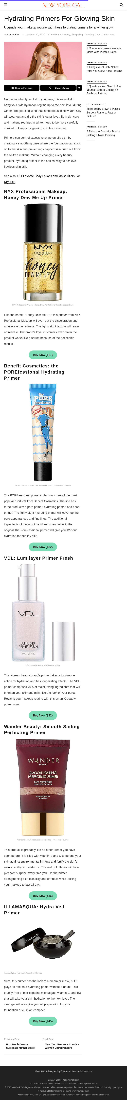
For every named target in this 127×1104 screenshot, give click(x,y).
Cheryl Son (13, 34)
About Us (39, 1075)
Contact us (86, 1075)
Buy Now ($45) (43, 1021)
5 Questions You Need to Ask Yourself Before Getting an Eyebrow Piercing (104, 90)
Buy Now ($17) (43, 355)
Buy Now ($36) (43, 895)
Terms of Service (70, 1075)
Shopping (77, 34)
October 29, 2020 (35, 34)
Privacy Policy (53, 1075)
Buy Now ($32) (43, 547)
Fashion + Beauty (60, 34)
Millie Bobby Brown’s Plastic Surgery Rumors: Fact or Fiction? (103, 112)
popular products (15, 501)
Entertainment (96, 104)
